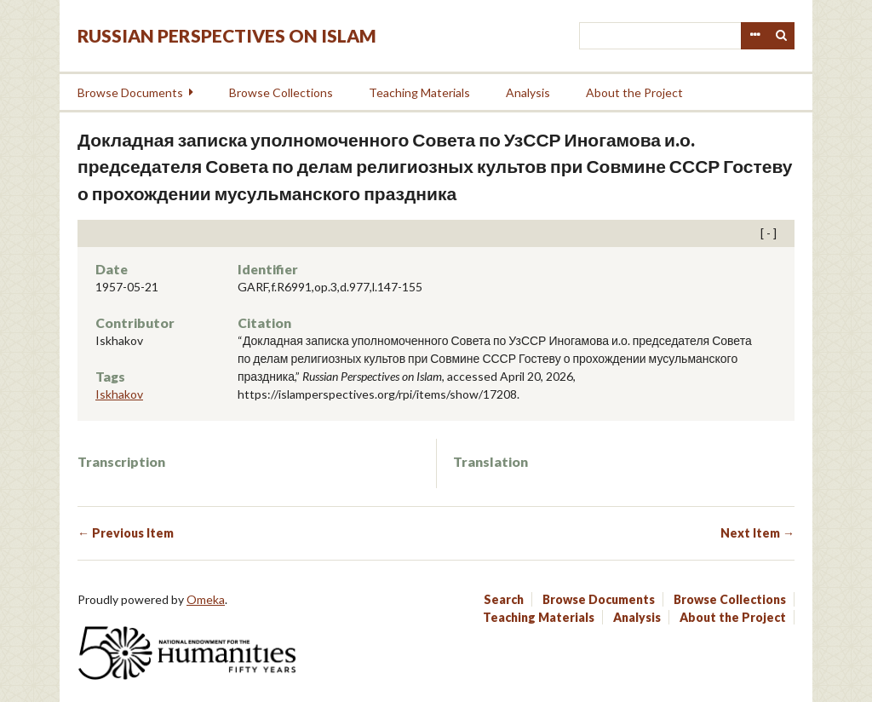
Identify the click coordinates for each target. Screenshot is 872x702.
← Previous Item (125, 533)
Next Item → (757, 533)
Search (781, 35)
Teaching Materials (419, 92)
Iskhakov (119, 394)
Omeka (205, 599)
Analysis (528, 92)
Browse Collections (281, 92)
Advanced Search (754, 35)
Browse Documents (130, 92)
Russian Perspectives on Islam (226, 35)
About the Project (634, 92)
